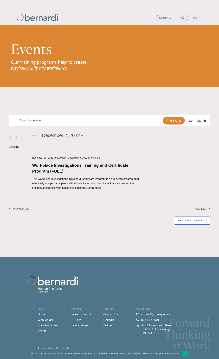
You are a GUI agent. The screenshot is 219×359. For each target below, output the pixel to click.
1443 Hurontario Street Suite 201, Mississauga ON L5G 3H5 (157, 329)
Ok (185, 353)
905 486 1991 (150, 320)
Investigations (79, 325)
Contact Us (110, 314)
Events (42, 330)
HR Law (75, 320)
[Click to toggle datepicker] (62, 135)
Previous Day (19, 208)
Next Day (202, 208)
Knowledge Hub (48, 325)
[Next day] (17, 135)
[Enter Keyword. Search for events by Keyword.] (86, 120)
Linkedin (108, 320)
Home (42, 314)
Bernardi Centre (80, 314)
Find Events (173, 120)
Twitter (107, 325)
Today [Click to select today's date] (33, 135)
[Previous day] (10, 135)
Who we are (46, 320)
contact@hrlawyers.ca (155, 314)
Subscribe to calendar (190, 220)
